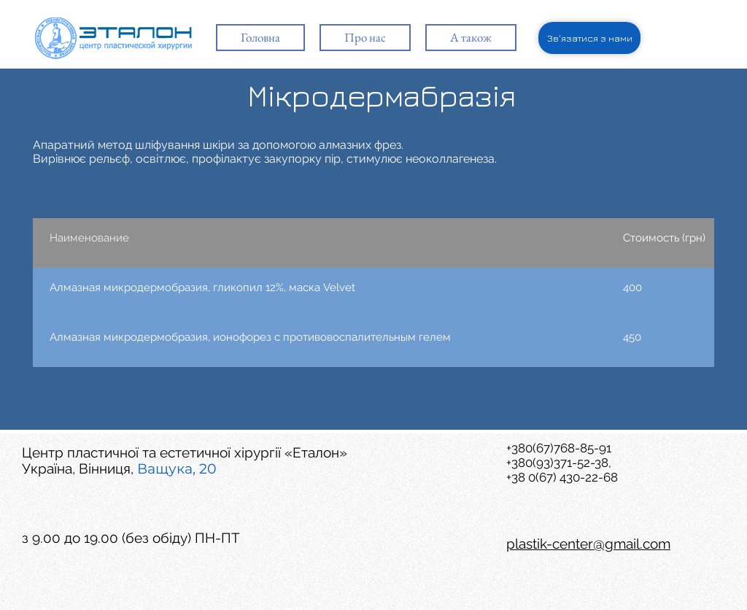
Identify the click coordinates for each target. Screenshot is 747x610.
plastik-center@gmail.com (588, 544)
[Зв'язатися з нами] (589, 38)
